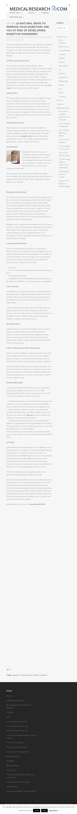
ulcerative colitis (26, 136)
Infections (62, 73)
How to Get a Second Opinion (16, 747)
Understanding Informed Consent (64, 174)
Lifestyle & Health (45, 37)
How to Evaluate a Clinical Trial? (17, 726)
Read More (53, 810)
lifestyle (36, 675)
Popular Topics (16, 13)
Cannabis (62, 54)
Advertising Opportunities (15, 700)
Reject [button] (44, 810)
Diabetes (62, 58)
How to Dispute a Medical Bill (16, 721)
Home (8, 717)
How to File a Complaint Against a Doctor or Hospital (21, 736)
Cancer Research (65, 50)
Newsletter (10, 761)
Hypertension (63, 77)
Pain (60, 89)
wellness (43, 675)
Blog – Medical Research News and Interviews (18, 706)
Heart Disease (63, 66)
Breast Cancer (63, 47)
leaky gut (29, 415)
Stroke (61, 93)
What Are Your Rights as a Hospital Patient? (64, 183)
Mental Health (63, 81)
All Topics (62, 96)
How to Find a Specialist (14, 743)
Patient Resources (17, 17)
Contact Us (45, 13)
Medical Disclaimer (13, 756)
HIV (60, 70)
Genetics (62, 62)
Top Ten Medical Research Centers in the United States (20, 776)
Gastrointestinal (26, 675)
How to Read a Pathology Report (64, 133)
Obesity (61, 85)
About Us (32, 13)
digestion (15, 675)
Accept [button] (36, 810)
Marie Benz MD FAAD (16, 40)
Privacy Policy (11, 770)
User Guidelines (11, 786)
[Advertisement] (29, 586)
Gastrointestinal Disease (29, 37)
